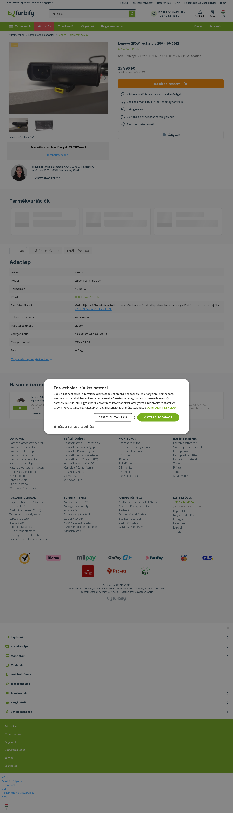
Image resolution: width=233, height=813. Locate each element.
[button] (74, 427)
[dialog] (116, 406)
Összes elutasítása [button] (113, 417)
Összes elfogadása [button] (158, 417)
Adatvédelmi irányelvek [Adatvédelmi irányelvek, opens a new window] (161, 407)
